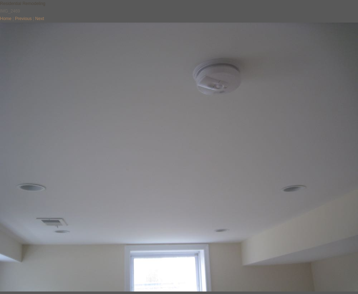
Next (39, 18)
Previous (23, 18)
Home (5, 18)
